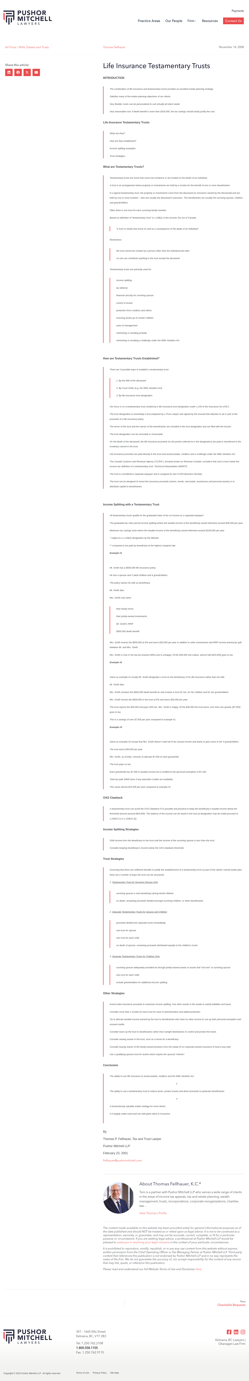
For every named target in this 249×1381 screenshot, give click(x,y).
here (198, 1269)
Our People (173, 21)
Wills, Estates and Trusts (34, 47)
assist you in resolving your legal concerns (143, 1242)
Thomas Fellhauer (114, 47)
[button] (9, 72)
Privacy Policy (100, 1372)
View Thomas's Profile (153, 1213)
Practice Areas (149, 21)
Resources (210, 21)
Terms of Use (82, 1372)
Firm (192, 21)
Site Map (114, 1372)
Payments (238, 10)
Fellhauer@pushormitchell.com (122, 1160)
